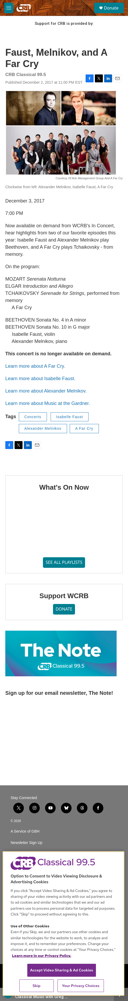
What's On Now (64, 487)
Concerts (32, 417)
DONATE (64, 609)
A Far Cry (84, 428)
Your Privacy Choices (81, 985)
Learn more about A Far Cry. (35, 366)
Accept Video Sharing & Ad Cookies (61, 970)
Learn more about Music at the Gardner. (47, 403)
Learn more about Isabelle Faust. (40, 378)
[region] (63, 923)
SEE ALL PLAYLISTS (64, 562)
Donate (111, 8)
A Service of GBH (25, 831)
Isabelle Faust (69, 417)
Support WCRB (64, 596)
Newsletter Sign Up (26, 843)
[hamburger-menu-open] (8, 8)
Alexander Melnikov (42, 428)
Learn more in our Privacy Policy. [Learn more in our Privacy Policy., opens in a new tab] (41, 955)
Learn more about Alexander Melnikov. (46, 391)
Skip (37, 985)
